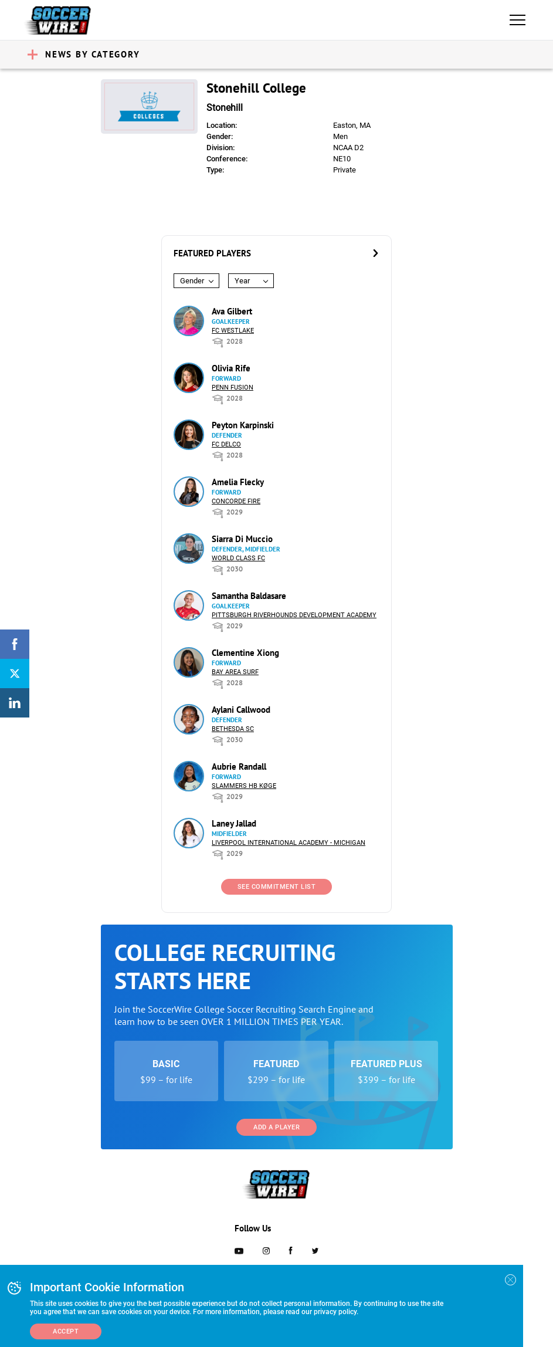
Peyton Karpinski (243, 425)
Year (242, 280)
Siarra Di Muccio (242, 538)
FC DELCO (226, 444)
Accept (66, 1331)
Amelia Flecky (238, 482)
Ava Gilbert (232, 311)
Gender (192, 280)
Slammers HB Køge (244, 786)
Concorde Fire (236, 501)
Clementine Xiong (245, 652)
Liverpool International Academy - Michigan (288, 843)
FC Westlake (233, 330)
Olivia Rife (231, 368)
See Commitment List (277, 887)
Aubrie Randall (239, 766)
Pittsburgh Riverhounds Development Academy (294, 615)
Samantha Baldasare (249, 595)
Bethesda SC (233, 729)
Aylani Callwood (241, 709)
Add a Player (276, 1127)
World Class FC (238, 558)
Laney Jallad (234, 823)
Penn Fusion (232, 387)
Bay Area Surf (235, 672)
